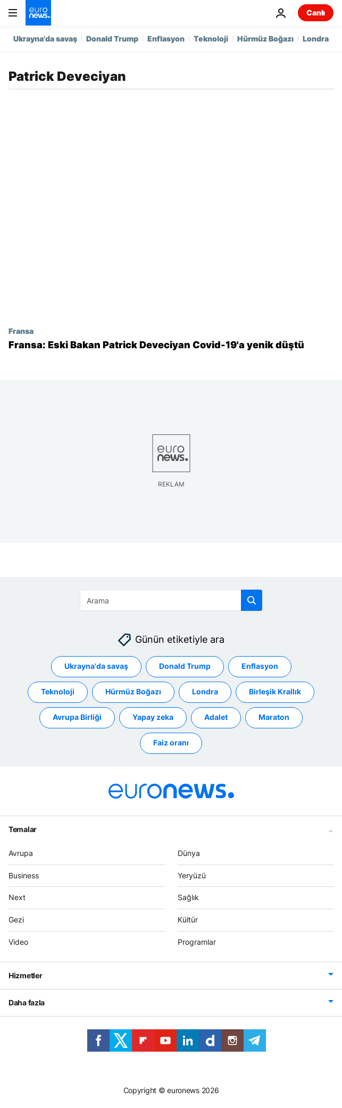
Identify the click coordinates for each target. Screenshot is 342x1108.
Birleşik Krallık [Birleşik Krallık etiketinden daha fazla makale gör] (275, 691)
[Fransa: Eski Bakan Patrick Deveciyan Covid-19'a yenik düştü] (171, 345)
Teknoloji (211, 38)
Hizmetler (25, 975)
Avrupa (21, 853)
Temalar (23, 829)
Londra (316, 38)
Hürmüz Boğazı (265, 38)
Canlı (315, 12)
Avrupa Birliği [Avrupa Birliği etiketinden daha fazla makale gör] (77, 717)
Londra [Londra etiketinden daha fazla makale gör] (205, 691)
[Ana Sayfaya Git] (38, 13)
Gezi (16, 919)
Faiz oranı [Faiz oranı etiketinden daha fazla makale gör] (171, 743)
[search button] (251, 600)
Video (18, 941)
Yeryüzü (192, 875)
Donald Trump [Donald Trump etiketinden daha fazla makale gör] (185, 666)
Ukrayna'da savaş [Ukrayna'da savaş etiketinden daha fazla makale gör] (96, 666)
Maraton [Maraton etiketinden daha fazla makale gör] (273, 717)
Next (17, 897)
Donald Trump (112, 38)
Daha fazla (27, 1002)
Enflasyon (166, 38)
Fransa (21, 330)
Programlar (197, 941)
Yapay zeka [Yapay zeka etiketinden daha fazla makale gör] (152, 717)
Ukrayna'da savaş (45, 38)
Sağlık (188, 897)
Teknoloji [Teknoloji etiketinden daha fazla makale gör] (57, 691)
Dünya (189, 853)
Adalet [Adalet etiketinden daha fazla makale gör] (216, 717)
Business (24, 875)
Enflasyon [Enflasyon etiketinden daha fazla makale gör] (259, 666)
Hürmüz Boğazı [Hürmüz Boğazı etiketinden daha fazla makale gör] (133, 691)
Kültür (188, 919)
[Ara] (171, 600)
